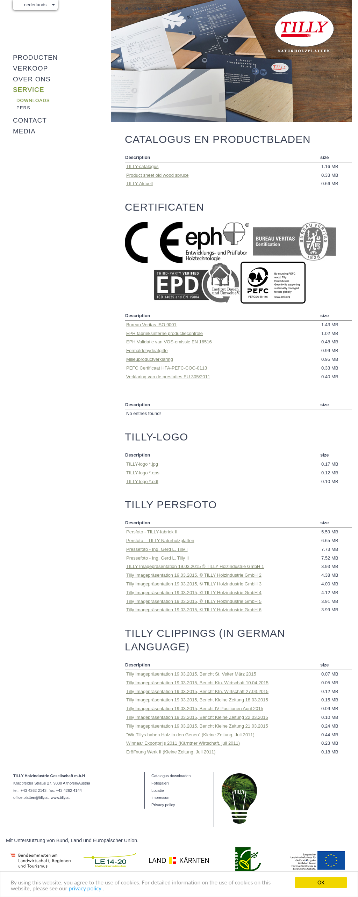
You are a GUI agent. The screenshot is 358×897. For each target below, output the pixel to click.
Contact (30, 120)
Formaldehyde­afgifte (147, 350)
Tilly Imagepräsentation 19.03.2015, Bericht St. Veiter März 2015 (191, 674)
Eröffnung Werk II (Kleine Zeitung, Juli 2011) (170, 751)
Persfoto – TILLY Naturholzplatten (160, 540)
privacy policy (85, 888)
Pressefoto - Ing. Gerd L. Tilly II (157, 558)
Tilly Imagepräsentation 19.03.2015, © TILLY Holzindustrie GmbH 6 (194, 609)
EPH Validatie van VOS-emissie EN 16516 (169, 341)
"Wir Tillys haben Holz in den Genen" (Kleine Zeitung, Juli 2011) (190, 734)
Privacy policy (163, 805)
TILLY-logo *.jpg (142, 464)
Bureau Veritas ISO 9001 (151, 324)
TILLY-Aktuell (139, 183)
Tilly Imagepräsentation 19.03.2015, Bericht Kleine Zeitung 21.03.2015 (197, 726)
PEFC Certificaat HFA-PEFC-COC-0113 (166, 368)
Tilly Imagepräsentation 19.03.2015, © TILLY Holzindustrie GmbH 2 (194, 575)
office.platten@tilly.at (31, 797)
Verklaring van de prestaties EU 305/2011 (168, 376)
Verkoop (30, 68)
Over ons (32, 79)
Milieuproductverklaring (149, 359)
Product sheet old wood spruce (157, 175)
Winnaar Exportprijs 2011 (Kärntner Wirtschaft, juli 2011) (183, 743)
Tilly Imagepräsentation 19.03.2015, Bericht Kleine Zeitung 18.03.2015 (197, 699)
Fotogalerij (160, 783)
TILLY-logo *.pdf (142, 481)
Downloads (170, 8)
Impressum (161, 797)
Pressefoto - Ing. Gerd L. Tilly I (157, 549)
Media (24, 131)
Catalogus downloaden (171, 776)
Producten (35, 57)
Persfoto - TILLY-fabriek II (151, 531)
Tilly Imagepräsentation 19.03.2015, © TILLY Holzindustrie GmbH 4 (194, 592)
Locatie (157, 790)
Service (143, 8)
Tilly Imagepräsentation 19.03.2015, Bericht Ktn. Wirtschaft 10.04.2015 (197, 682)
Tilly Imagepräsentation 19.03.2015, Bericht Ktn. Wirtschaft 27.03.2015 (197, 691)
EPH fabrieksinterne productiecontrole (164, 333)
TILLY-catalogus (142, 166)
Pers (23, 107)
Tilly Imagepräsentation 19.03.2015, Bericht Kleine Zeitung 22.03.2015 (197, 717)
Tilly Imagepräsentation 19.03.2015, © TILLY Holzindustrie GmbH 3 (194, 583)
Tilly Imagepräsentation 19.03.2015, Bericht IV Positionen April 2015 (194, 708)
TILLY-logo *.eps (142, 472)
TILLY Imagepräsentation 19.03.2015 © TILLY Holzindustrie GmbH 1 (195, 566)
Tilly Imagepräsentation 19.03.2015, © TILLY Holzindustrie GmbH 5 (194, 601)
